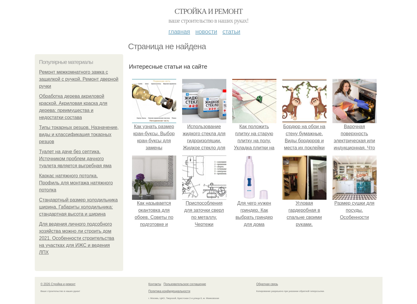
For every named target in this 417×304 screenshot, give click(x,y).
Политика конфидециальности (169, 291)
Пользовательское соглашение (185, 284)
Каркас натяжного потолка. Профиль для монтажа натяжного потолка (76, 182)
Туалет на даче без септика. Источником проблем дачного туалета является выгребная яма (75, 158)
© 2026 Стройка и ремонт (58, 284)
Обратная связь (267, 284)
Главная (179, 31)
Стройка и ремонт (208, 11)
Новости (206, 31)
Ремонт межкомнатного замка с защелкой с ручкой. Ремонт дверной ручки (78, 79)
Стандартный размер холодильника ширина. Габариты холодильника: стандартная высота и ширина (78, 207)
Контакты (155, 284)
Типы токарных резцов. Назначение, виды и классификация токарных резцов (79, 134)
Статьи (231, 31)
